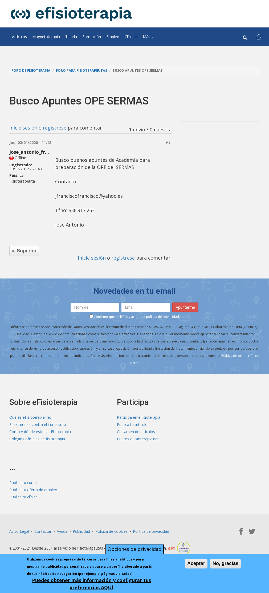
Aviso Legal (19, 531)
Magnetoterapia (46, 36)
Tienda (71, 36)
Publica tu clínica (23, 496)
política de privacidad (162, 316)
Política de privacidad (151, 531)
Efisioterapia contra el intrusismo (37, 424)
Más (148, 36)
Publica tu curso (23, 482)
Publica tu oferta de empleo (33, 489)
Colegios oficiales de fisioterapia (37, 438)
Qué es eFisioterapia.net (30, 417)
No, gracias (225, 563)
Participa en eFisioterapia (138, 417)
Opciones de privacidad (134, 549)
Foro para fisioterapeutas (81, 70)
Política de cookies (111, 531)
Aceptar (196, 563)
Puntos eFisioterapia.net (138, 438)
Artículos (19, 36)
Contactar (42, 531)
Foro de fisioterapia (30, 70)
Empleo (112, 36)
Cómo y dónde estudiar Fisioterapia (40, 431)
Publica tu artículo (132, 424)
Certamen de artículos (136, 431)
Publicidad (81, 531)
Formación (91, 36)
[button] (259, 36)
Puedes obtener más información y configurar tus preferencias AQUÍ (91, 584)
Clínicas (131, 36)
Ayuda (62, 531)
